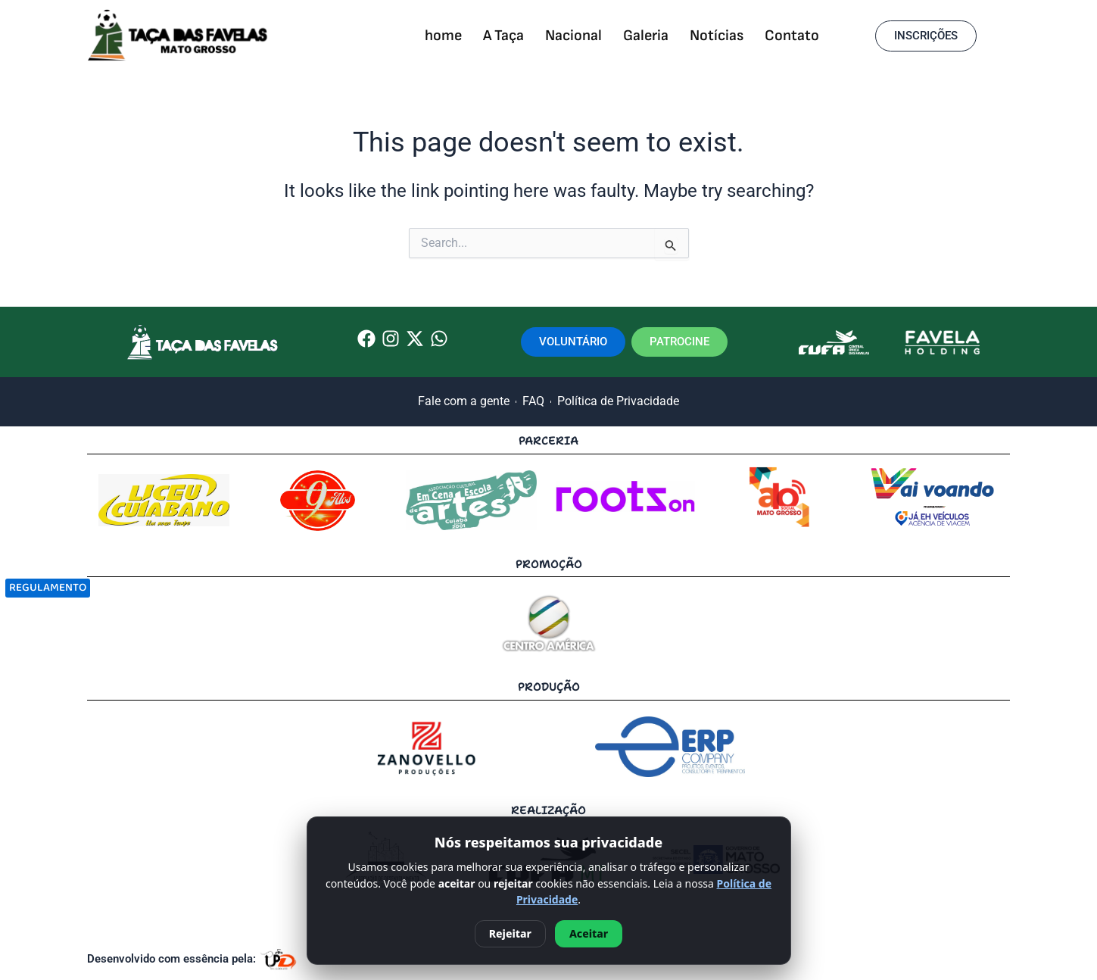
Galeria (645, 36)
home (443, 36)
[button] (926, 35)
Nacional (573, 36)
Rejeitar (510, 933)
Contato (792, 36)
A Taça (503, 36)
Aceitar (588, 933)
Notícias (716, 36)
